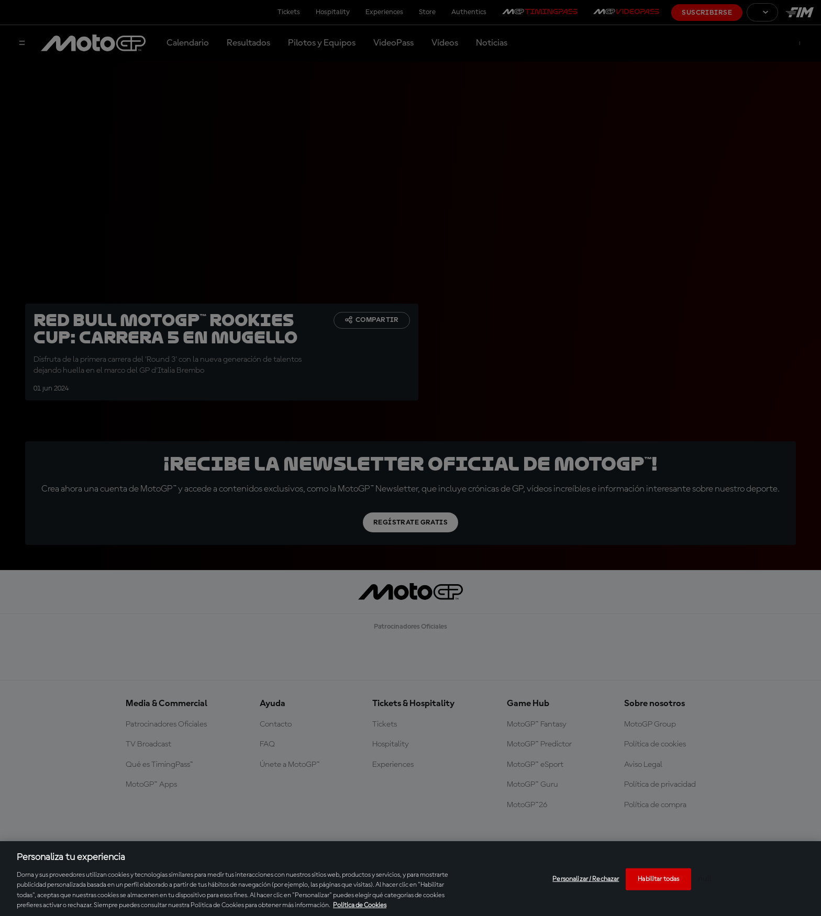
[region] (410, 878)
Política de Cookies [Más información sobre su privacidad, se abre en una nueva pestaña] (359, 905)
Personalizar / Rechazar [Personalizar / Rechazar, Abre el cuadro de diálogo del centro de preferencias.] (585, 879)
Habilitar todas (658, 879)
